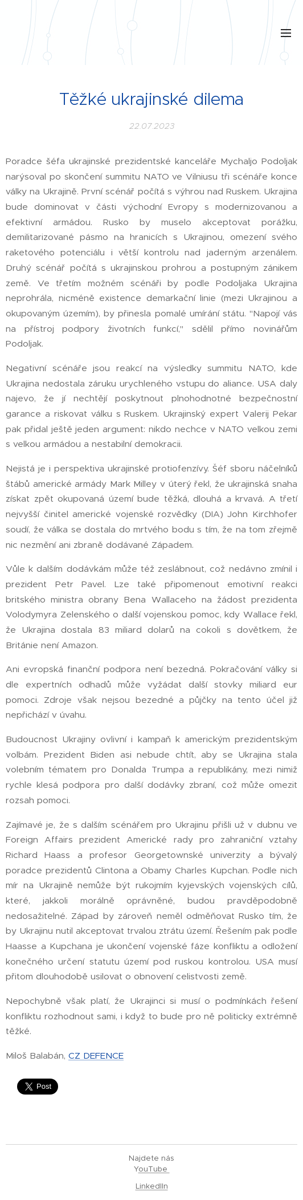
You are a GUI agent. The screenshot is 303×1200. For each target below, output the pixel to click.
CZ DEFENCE (96, 1055)
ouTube (154, 1169)
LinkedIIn (152, 1186)
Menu (286, 33)
